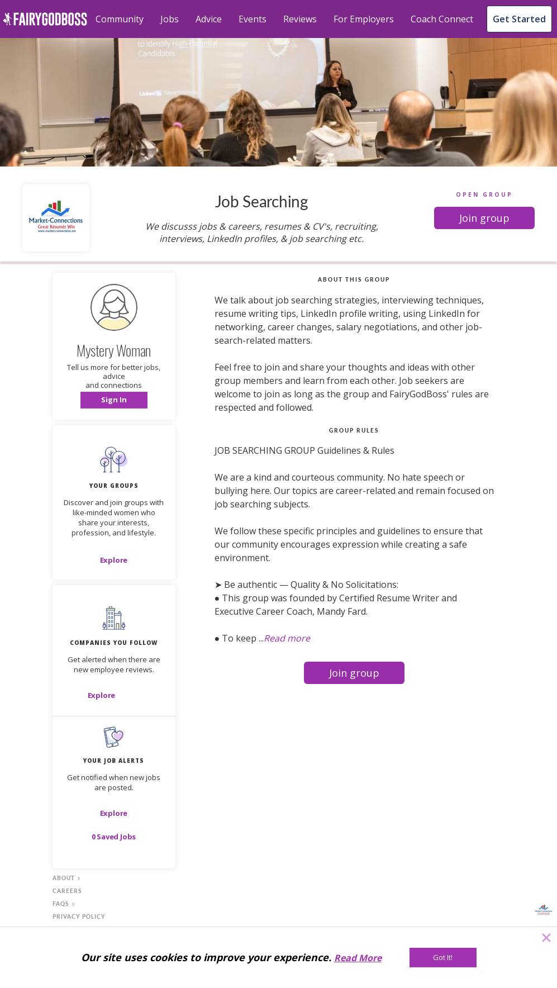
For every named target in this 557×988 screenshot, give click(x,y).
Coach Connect (442, 19)
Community (120, 19)
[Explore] (114, 560)
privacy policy (79, 916)
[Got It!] (443, 957)
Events (252, 19)
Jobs (169, 19)
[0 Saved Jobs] (114, 836)
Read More (358, 958)
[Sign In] (113, 400)
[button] (484, 218)
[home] (45, 19)
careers (67, 890)
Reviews (300, 19)
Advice (209, 19)
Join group (484, 218)
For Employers (364, 19)
